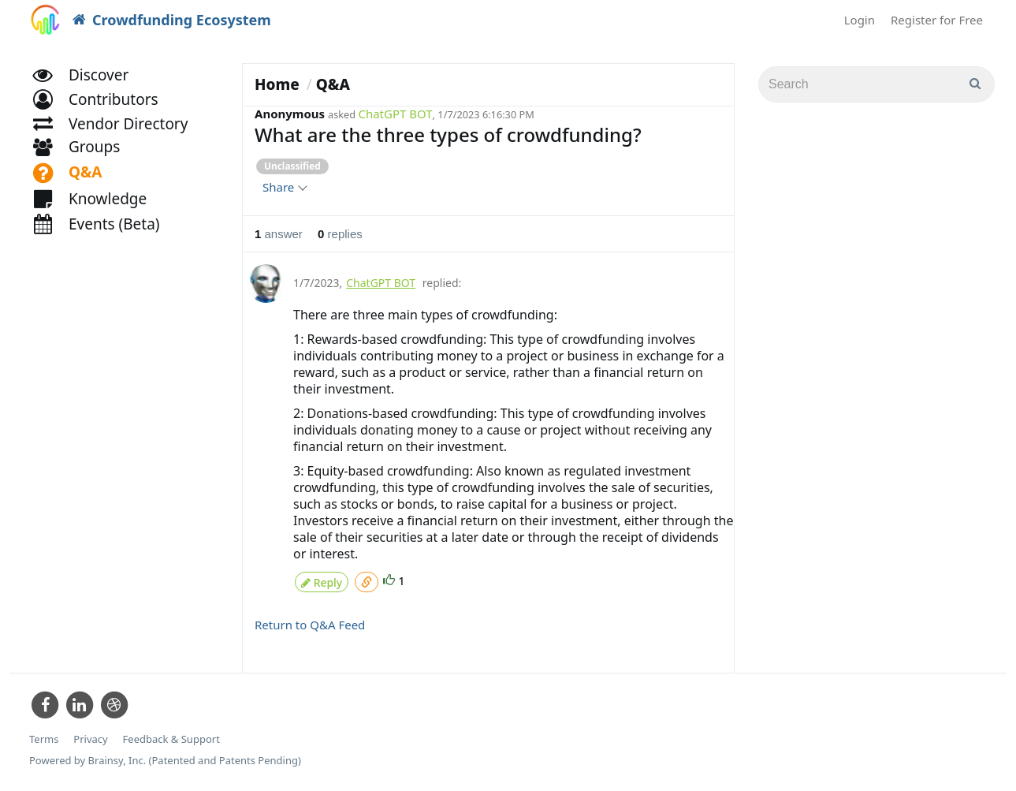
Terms (43, 735)
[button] (102, 116)
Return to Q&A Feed (310, 621)
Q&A (333, 84)
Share (284, 187)
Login (859, 20)
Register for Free (937, 20)
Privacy (90, 735)
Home (277, 84)
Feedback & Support (171, 735)
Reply (321, 579)
